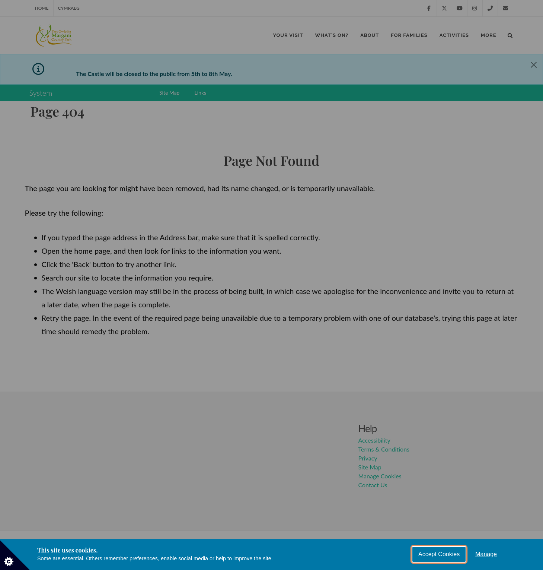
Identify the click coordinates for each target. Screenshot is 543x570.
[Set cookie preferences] (15, 555)
